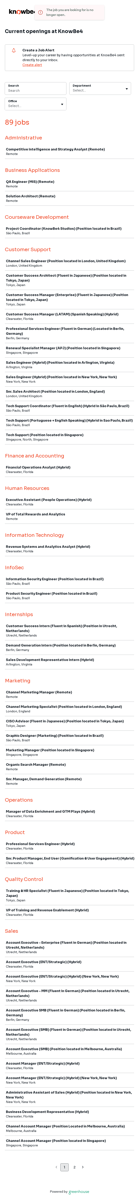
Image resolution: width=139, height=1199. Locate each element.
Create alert (32, 65)
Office (12, 101)
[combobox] (73, 90)
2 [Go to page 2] (75, 1167)
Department (82, 85)
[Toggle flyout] (126, 88)
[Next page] (83, 1167)
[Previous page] (56, 1167)
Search (13, 85)
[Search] (35, 91)
